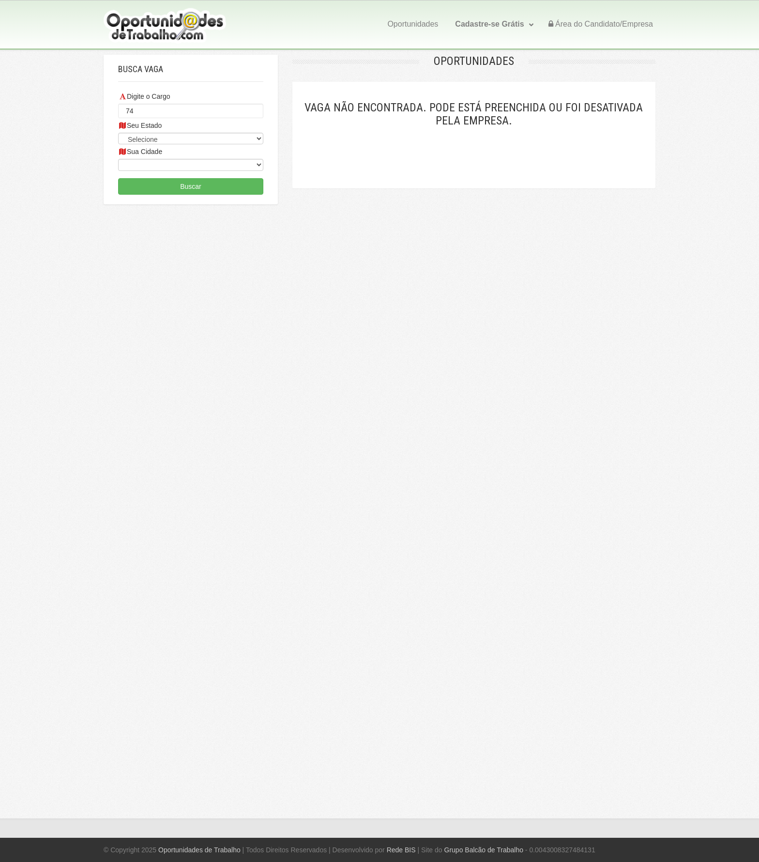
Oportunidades (412, 24)
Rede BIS (401, 850)
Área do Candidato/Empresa (600, 24)
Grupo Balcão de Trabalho (483, 850)
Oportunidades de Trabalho (199, 850)
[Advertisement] (191, 504)
